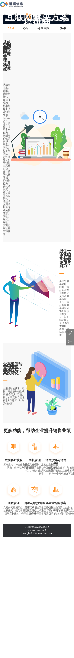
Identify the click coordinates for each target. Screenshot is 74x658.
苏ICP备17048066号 (37, 530)
